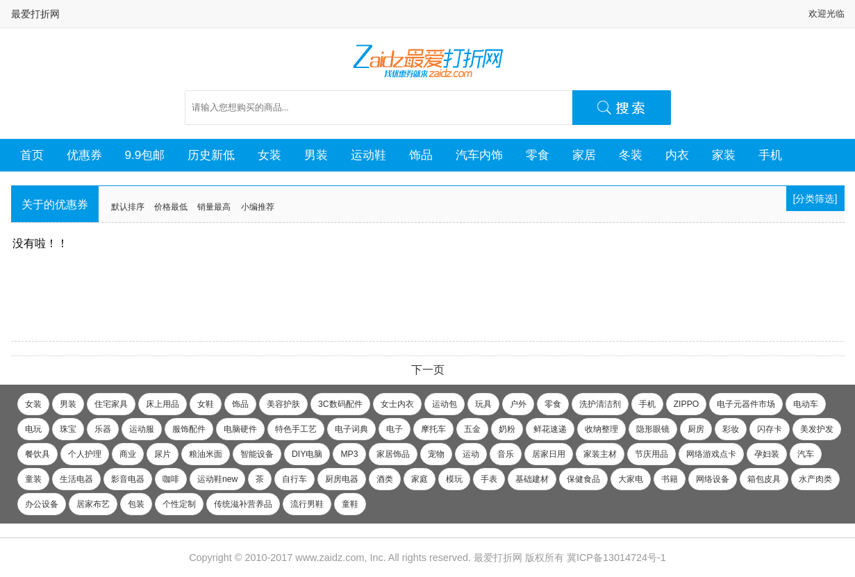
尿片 (162, 454)
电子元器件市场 (746, 404)
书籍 (669, 479)
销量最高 (214, 207)
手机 (770, 155)
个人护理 (84, 454)
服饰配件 (189, 429)
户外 (518, 404)
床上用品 (162, 404)
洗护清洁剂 (600, 404)
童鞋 (350, 504)
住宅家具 (111, 404)
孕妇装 (766, 454)
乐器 (102, 429)
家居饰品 (393, 454)
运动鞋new (217, 479)
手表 (489, 479)
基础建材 (532, 479)
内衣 (677, 155)
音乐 (505, 454)
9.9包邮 (145, 155)
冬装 (630, 155)
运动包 (444, 404)
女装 (269, 155)
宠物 (436, 454)
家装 (724, 155)
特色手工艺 (296, 429)
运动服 (141, 429)
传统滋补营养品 (243, 504)
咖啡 (171, 479)
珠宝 (68, 429)
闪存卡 (769, 429)
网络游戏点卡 (711, 454)
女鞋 (205, 404)
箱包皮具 (764, 479)
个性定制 (179, 504)
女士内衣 (397, 404)
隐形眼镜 (653, 429)
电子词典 (351, 429)
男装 (316, 155)
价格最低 (171, 207)
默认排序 (127, 207)
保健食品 (583, 479)
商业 (127, 454)
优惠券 (84, 155)
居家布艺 (93, 504)
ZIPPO (686, 404)
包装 (136, 504)
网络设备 (712, 479)
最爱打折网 (35, 13)
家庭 (419, 479)
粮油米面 (205, 454)
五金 (472, 429)
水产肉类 (815, 479)
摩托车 (433, 429)
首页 (32, 155)
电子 (394, 429)
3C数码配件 (340, 404)
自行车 (294, 479)
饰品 (421, 155)
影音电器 (127, 479)
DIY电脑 (307, 454)
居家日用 (548, 454)
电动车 (805, 404)
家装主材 (600, 454)
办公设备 (41, 504)
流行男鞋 (307, 504)
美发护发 (816, 429)
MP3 (349, 454)
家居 (584, 155)
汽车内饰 (479, 155)
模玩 (454, 479)
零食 (537, 155)
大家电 (630, 479)
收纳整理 (601, 429)
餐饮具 (37, 454)
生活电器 (76, 479)
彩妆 (730, 429)
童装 (33, 479)
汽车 (805, 454)
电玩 (33, 429)
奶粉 (507, 429)
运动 (471, 454)
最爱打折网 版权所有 (519, 557)
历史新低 (211, 155)
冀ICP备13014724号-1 (616, 557)
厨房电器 (341, 479)
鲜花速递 (550, 429)
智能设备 (257, 454)
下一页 (428, 370)
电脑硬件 (240, 429)
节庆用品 (651, 454)
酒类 (384, 479)
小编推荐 (257, 207)
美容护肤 (283, 404)
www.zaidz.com (329, 557)
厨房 (696, 429)
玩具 (483, 404)
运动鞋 (368, 155)
